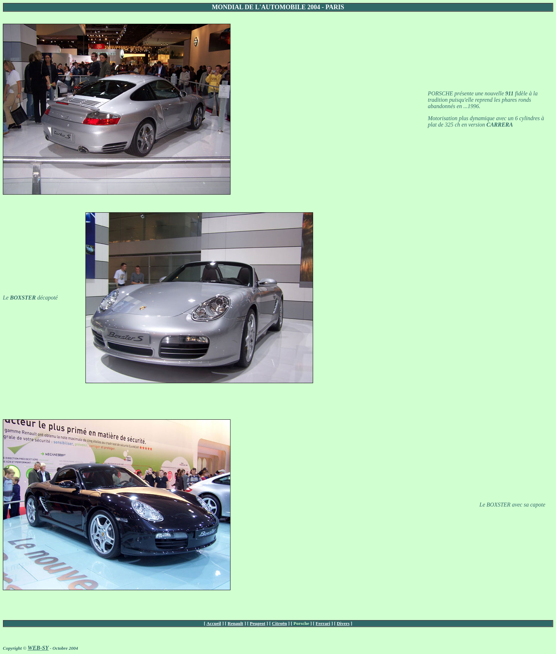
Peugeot (257, 623)
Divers (343, 623)
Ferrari (323, 623)
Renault (235, 623)
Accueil (213, 623)
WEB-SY (38, 648)
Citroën (279, 623)
